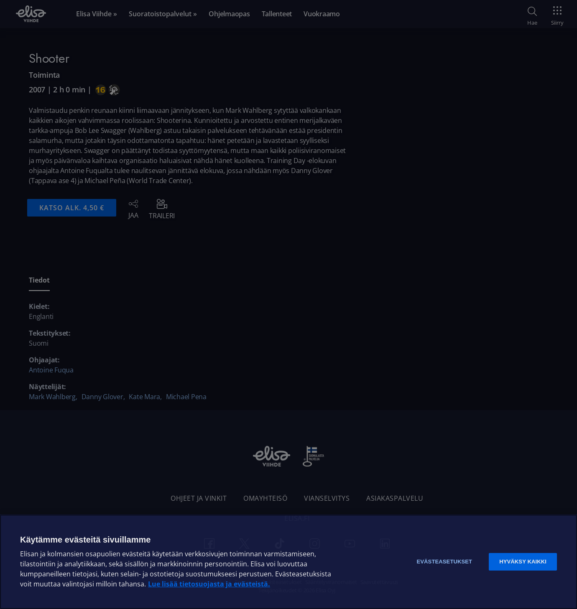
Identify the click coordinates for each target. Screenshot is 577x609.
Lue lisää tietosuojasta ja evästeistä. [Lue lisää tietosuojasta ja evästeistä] (209, 584)
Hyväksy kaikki (522, 561)
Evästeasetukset (444, 561)
